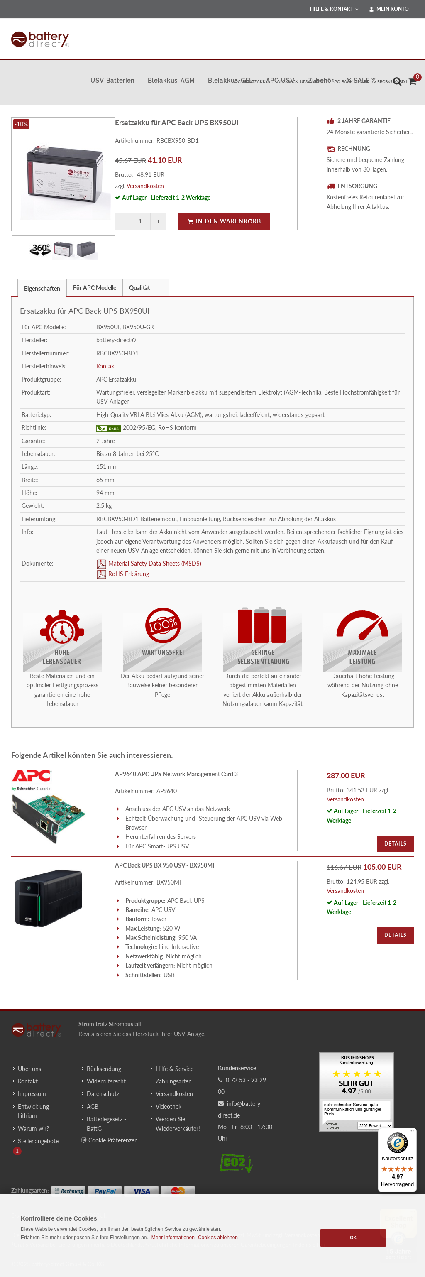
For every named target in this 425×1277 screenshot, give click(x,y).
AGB (92, 1106)
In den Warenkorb (224, 221)
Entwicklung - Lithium (35, 1111)
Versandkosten (145, 185)
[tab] (42, 287)
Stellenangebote (38, 1141)
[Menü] (412, 1133)
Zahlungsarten (174, 1081)
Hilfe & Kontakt (334, 9)
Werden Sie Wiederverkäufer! (178, 1123)
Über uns (29, 1068)
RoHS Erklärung (128, 573)
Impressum (32, 1093)
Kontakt (106, 366)
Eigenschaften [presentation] (42, 288)
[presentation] (162, 287)
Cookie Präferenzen (109, 1140)
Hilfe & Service (174, 1068)
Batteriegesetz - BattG (106, 1123)
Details (395, 844)
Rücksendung (104, 1068)
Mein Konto (389, 9)
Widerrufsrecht (106, 1081)
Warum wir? (33, 1128)
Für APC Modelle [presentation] (94, 287)
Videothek (168, 1106)
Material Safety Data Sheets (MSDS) (154, 563)
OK (353, 1237)
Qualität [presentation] (139, 287)
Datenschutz (103, 1093)
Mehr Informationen (173, 1237)
